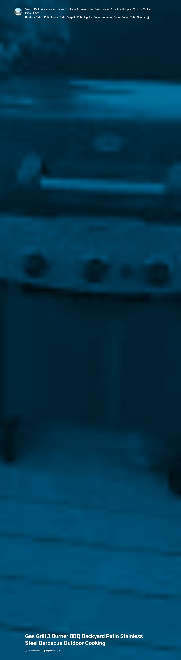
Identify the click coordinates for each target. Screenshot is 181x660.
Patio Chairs (137, 17)
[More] (148, 17)
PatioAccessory (34, 651)
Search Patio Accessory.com (42, 9)
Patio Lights (84, 17)
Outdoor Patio (33, 17)
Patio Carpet (67, 17)
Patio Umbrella (103, 17)
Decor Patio (121, 17)
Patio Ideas (51, 17)
